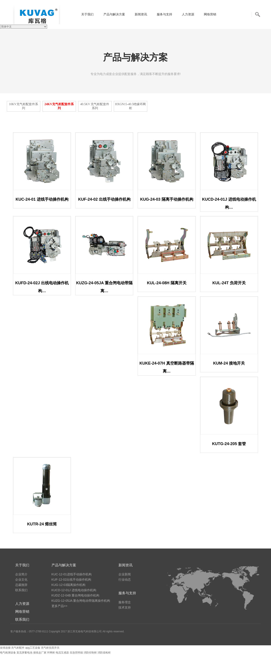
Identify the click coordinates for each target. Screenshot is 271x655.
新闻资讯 (141, 14)
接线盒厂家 (40, 652)
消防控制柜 (91, 652)
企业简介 (21, 574)
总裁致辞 (21, 585)
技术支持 (124, 607)
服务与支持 (164, 14)
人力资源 (188, 14)
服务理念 (124, 602)
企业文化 (21, 579)
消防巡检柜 (104, 652)
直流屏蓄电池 (25, 652)
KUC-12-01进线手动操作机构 (72, 574)
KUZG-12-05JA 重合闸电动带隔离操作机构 (81, 600)
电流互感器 (63, 652)
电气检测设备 (8, 652)
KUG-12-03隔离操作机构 (69, 585)
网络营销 (210, 14)
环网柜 (51, 652)
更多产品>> (59, 606)
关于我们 (87, 14)
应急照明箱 (77, 652)
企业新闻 (124, 574)
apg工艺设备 (32, 647)
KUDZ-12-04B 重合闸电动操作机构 (76, 595)
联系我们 (21, 590)
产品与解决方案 (114, 14)
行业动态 (124, 579)
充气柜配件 (17, 647)
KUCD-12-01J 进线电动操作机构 (74, 590)
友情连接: (5, 647)
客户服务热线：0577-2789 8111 (29, 631)
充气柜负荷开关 (50, 647)
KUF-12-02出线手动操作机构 (71, 579)
